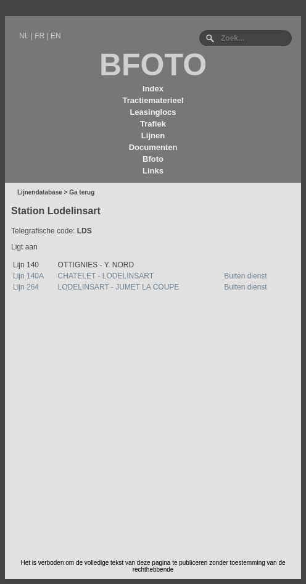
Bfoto (153, 159)
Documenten (153, 147)
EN (56, 35)
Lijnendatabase (39, 192)
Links (153, 170)
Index (153, 88)
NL (23, 35)
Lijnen (153, 135)
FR (39, 35)
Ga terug (81, 192)
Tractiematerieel (152, 100)
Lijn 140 (26, 265)
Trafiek (153, 123)
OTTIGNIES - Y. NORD (96, 265)
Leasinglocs (153, 112)
